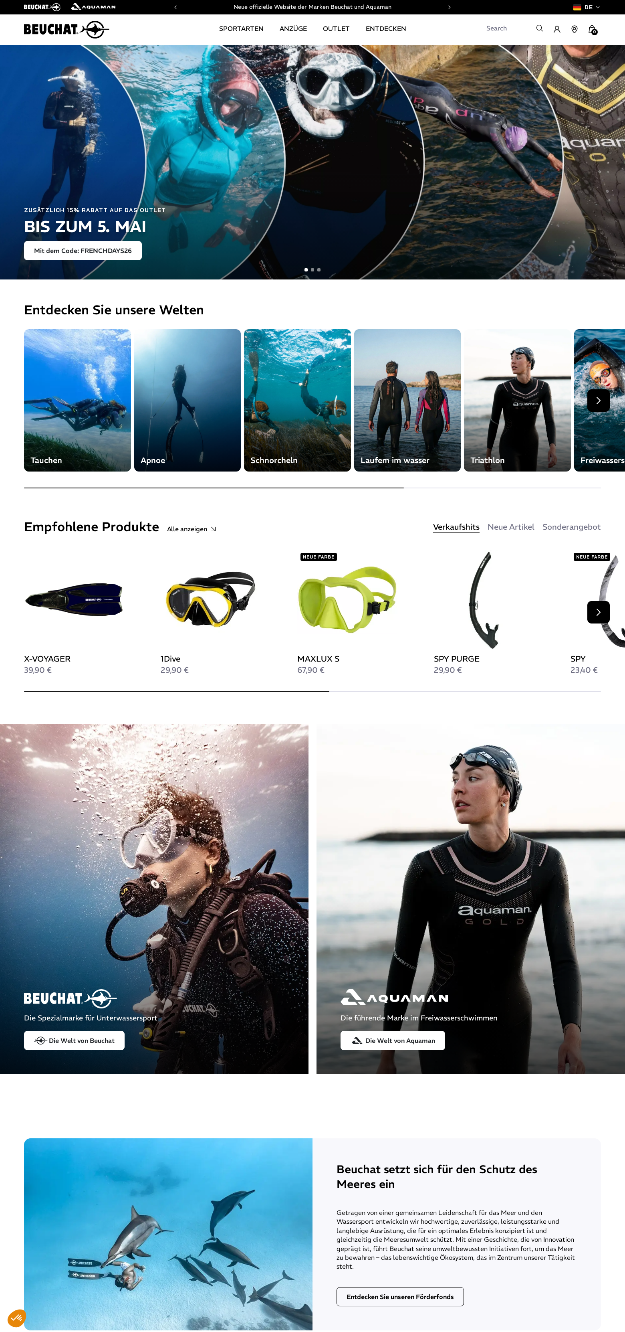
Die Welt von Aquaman (393, 1040)
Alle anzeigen (192, 529)
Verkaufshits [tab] (456, 527)
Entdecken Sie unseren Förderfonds (400, 1297)
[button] (16, 1318)
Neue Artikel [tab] (511, 527)
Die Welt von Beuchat (74, 1040)
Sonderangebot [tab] (571, 527)
